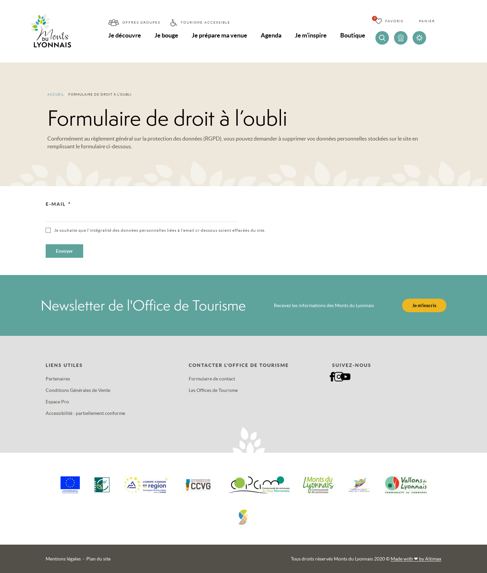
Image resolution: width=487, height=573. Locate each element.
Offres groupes (141, 22)
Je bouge (166, 35)
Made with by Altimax (416, 559)
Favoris (394, 21)
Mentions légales (63, 559)
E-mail (58, 204)
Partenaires (58, 378)
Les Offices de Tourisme (213, 390)
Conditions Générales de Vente (78, 390)
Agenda (271, 35)
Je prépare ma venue (219, 35)
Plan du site (98, 559)
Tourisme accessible (205, 22)
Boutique (352, 35)
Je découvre (124, 35)
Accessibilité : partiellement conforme (85, 413)
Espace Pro (57, 401)
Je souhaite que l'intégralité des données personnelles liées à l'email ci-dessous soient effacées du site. (160, 230)
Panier (427, 21)
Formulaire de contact (212, 378)
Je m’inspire (311, 35)
